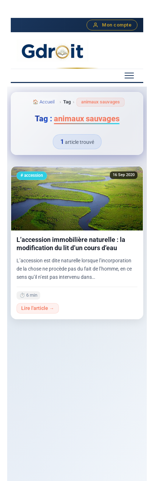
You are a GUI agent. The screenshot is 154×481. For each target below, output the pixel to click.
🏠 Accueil (44, 102)
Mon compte (112, 25)
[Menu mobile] (129, 75)
